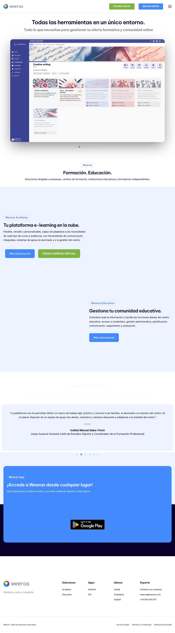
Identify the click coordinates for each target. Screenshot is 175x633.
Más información (20, 262)
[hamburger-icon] (170, 6)
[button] (76, 149)
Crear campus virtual (59, 262)
